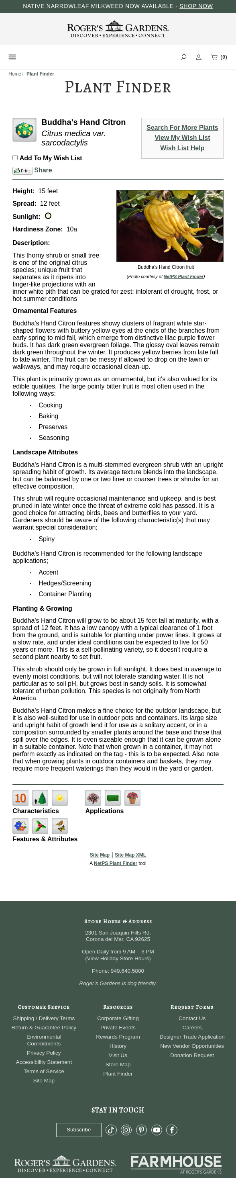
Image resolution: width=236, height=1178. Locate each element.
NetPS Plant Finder (183, 276)
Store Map (118, 1064)
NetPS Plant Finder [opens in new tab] (115, 863)
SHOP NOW (196, 6)
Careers (191, 1028)
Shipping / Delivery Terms (44, 1018)
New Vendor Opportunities (192, 1046)
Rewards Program (118, 1037)
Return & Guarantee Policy (43, 1028)
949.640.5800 (127, 971)
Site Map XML (130, 855)
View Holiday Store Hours (118, 958)
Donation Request (192, 1055)
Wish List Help (182, 148)
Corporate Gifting (118, 1018)
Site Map (100, 855)
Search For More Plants (182, 127)
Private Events (118, 1028)
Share (43, 170)
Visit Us (118, 1055)
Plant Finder (117, 1074)
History (118, 1046)
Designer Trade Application (191, 1037)
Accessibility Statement (44, 1062)
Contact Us (192, 1018)
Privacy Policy (44, 1053)
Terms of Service (44, 1071)
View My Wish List (182, 137)
